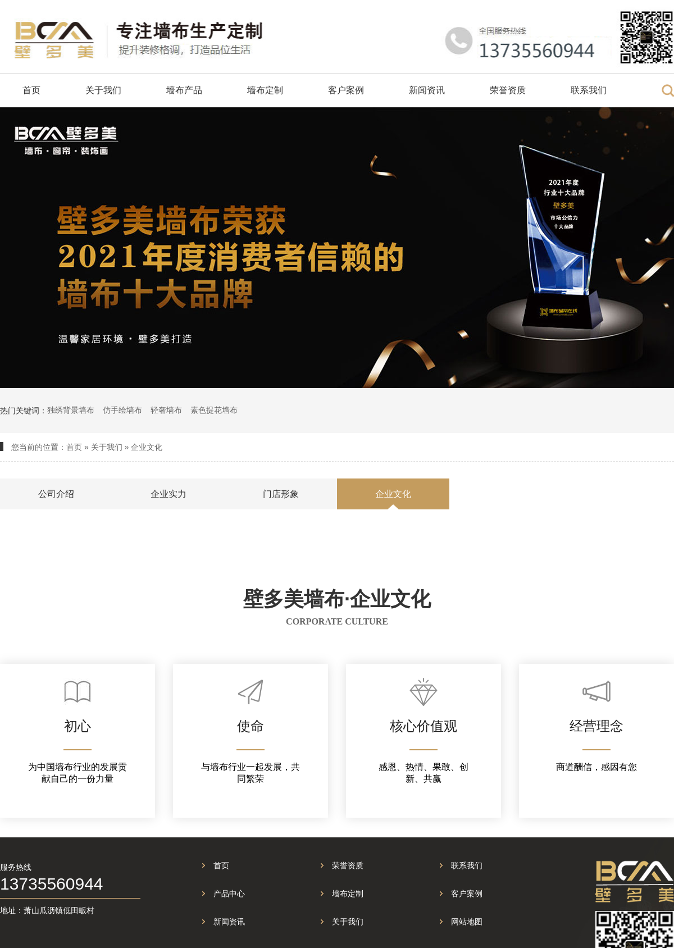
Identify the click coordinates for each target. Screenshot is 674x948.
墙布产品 (184, 90)
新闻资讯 (427, 90)
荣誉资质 (508, 90)
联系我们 (589, 90)
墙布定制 (265, 90)
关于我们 (103, 90)
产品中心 (229, 893)
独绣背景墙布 (70, 409)
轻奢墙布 (166, 409)
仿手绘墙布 (122, 409)
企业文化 (146, 447)
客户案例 (346, 90)
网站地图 (466, 921)
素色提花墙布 (214, 409)
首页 (31, 90)
